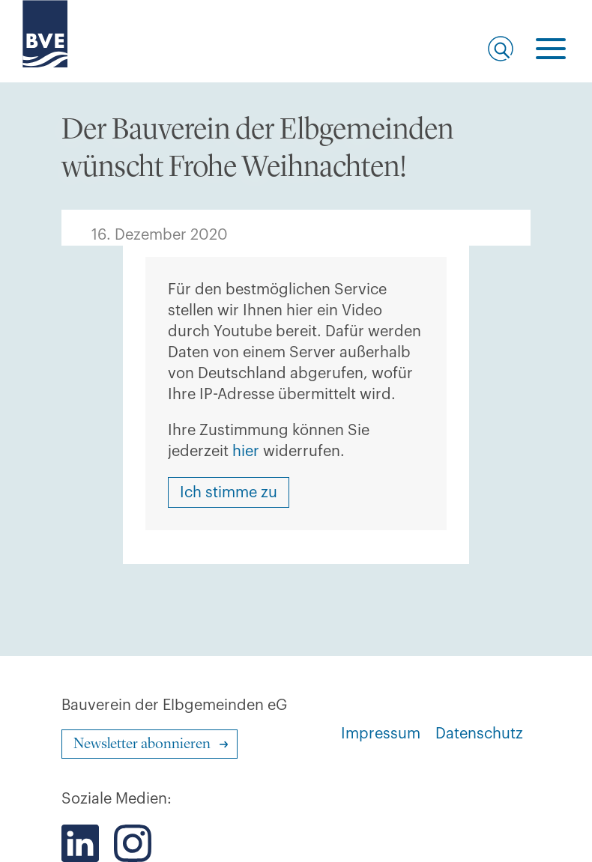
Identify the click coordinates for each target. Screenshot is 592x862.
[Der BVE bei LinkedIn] (80, 843)
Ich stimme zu (228, 492)
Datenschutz (479, 733)
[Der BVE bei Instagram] (132, 843)
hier (245, 451)
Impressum (380, 733)
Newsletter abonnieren (142, 744)
